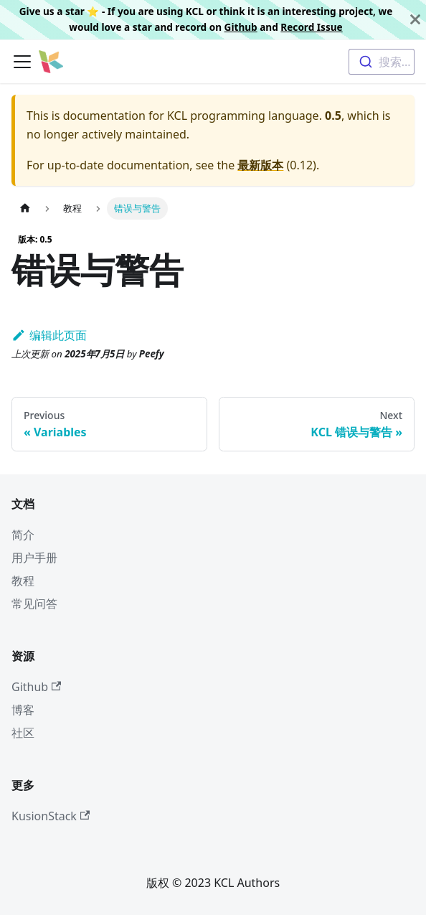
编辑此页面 (49, 335)
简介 (22, 535)
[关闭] (415, 19)
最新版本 (260, 165)
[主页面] (25, 208)
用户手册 (34, 558)
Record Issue (311, 27)
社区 (22, 733)
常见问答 (34, 603)
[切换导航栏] (22, 61)
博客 (22, 710)
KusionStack (50, 816)
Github (240, 27)
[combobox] (382, 62)
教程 (22, 580)
